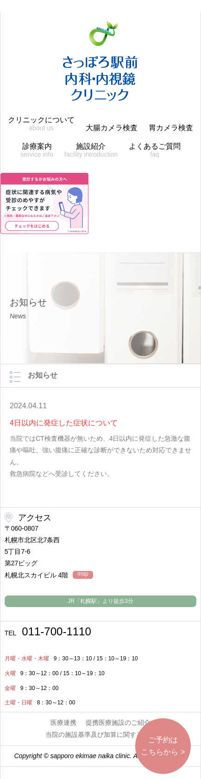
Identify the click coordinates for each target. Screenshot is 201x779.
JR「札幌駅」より (100, 601)
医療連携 (63, 722)
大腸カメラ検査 (112, 128)
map (82, 574)
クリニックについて (41, 124)
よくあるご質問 (155, 150)
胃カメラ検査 (171, 128)
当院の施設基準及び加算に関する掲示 (100, 734)
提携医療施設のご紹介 (118, 722)
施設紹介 (91, 150)
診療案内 (36, 150)
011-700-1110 (48, 632)
